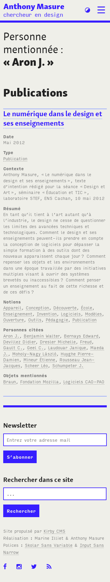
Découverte (65, 307)
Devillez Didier (19, 341)
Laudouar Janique (67, 347)
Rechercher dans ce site (38, 479)
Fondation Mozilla (39, 381)
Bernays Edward (81, 335)
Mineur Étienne (39, 359)
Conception (37, 307)
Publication (15, 158)
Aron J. (11, 335)
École (86, 307)
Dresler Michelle (58, 341)
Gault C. (13, 347)
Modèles (93, 313)
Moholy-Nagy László (34, 353)
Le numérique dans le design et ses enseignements (52, 118)
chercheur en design (33, 14)
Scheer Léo (36, 365)
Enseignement (17, 313)
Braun (9, 381)
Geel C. (35, 347)
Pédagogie (57, 319)
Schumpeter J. (68, 365)
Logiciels (71, 313)
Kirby (54, 531)
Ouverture (13, 319)
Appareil (12, 307)
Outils (34, 319)
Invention (47, 313)
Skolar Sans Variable (48, 545)
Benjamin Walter (42, 335)
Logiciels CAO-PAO (83, 381)
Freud (86, 341)
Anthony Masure (34, 6)
